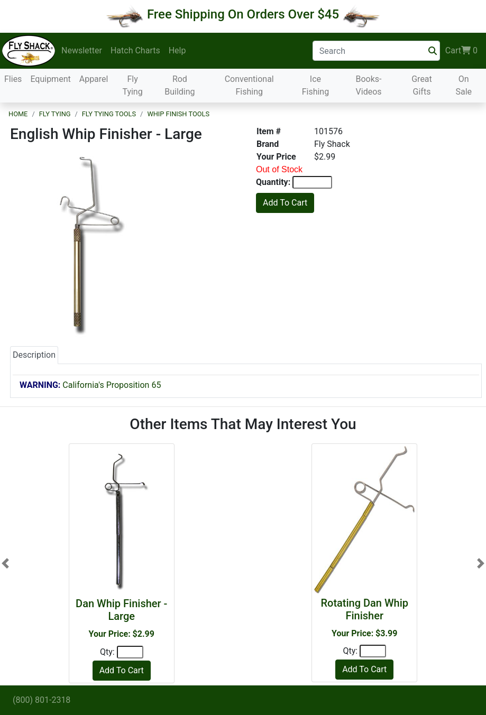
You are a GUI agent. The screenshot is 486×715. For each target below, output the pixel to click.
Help (177, 50)
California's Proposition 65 (90, 385)
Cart (461, 50)
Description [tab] (34, 355)
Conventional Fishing (249, 85)
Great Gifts (421, 85)
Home (17, 114)
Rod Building (179, 85)
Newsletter (81, 50)
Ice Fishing (315, 85)
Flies (13, 79)
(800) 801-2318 (41, 700)
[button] (5, 563)
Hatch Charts (135, 50)
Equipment (50, 79)
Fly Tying (132, 85)
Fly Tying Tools (109, 114)
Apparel (93, 79)
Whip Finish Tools (178, 114)
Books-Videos (369, 85)
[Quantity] (130, 652)
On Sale (463, 85)
